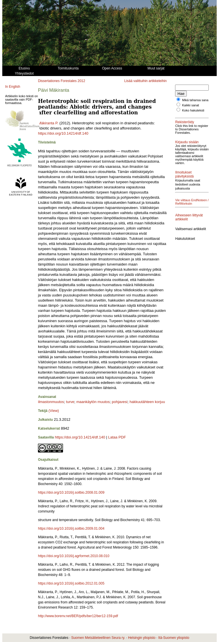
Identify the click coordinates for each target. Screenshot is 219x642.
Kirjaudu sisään (186, 149)
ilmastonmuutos (51, 402)
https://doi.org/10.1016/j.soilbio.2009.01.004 (71, 529)
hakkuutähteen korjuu (147, 402)
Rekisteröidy (184, 125)
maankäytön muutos (93, 402)
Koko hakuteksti (193, 113)
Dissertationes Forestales (57, 81)
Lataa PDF (117, 437)
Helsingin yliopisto (141, 638)
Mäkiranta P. (48, 123)
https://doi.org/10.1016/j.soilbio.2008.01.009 (71, 493)
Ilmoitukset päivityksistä (184, 185)
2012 (81, 81)
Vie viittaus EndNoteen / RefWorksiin (183, 214)
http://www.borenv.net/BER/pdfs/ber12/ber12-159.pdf (78, 616)
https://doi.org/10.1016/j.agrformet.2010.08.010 (73, 556)
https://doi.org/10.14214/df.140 (63, 133)
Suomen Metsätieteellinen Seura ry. (98, 638)
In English (12, 87)
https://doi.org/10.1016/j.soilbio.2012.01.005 (71, 583)
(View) (53, 410)
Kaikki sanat (190, 108)
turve (70, 402)
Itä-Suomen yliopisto (173, 638)
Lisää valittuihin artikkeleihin (145, 81)
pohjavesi (119, 402)
